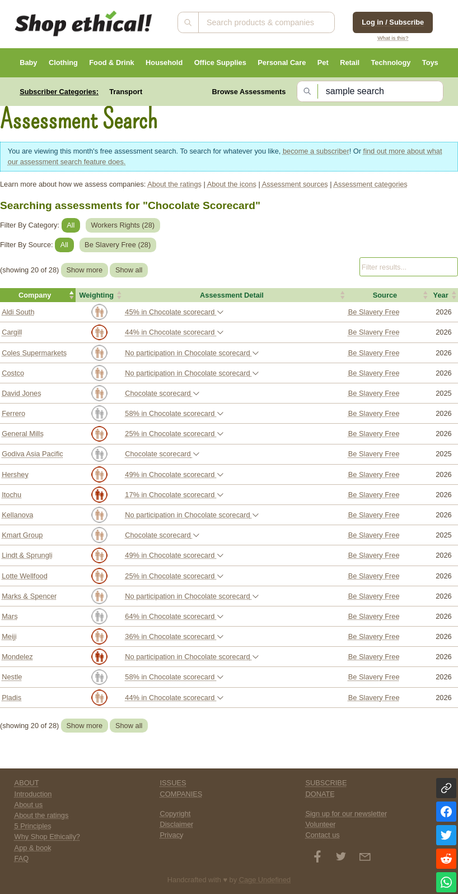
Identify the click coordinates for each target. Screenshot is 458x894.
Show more (84, 270)
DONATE (319, 794)
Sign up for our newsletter (346, 813)
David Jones (21, 393)
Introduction (33, 794)
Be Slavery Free (374, 312)
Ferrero (13, 413)
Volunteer (320, 824)
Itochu (11, 494)
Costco (13, 373)
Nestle (12, 677)
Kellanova (17, 515)
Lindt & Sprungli (27, 555)
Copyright (175, 813)
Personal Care (282, 62)
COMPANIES (181, 794)
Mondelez (17, 656)
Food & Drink (111, 62)
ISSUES (173, 783)
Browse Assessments (249, 91)
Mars (9, 616)
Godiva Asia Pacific (32, 454)
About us (29, 804)
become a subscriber (316, 151)
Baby (28, 62)
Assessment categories (370, 184)
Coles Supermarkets (34, 353)
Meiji (9, 636)
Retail (349, 62)
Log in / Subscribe (393, 22)
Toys (430, 62)
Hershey (15, 474)
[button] (38, 295)
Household (164, 62)
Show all (128, 270)
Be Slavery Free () (118, 244)
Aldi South (18, 312)
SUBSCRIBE (326, 783)
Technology (390, 62)
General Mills (23, 433)
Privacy (172, 835)
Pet (323, 62)
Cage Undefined (265, 880)
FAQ (22, 858)
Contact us (322, 835)
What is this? (392, 38)
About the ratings (174, 184)
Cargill (12, 332)
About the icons (231, 184)
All (70, 225)
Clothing (63, 62)
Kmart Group (22, 535)
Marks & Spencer (29, 596)
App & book (33, 848)
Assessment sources (295, 184)
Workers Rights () (123, 225)
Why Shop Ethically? (47, 836)
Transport (125, 91)
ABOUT (27, 783)
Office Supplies (220, 62)
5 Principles (33, 826)
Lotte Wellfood (25, 576)
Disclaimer (177, 824)
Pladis (11, 697)
